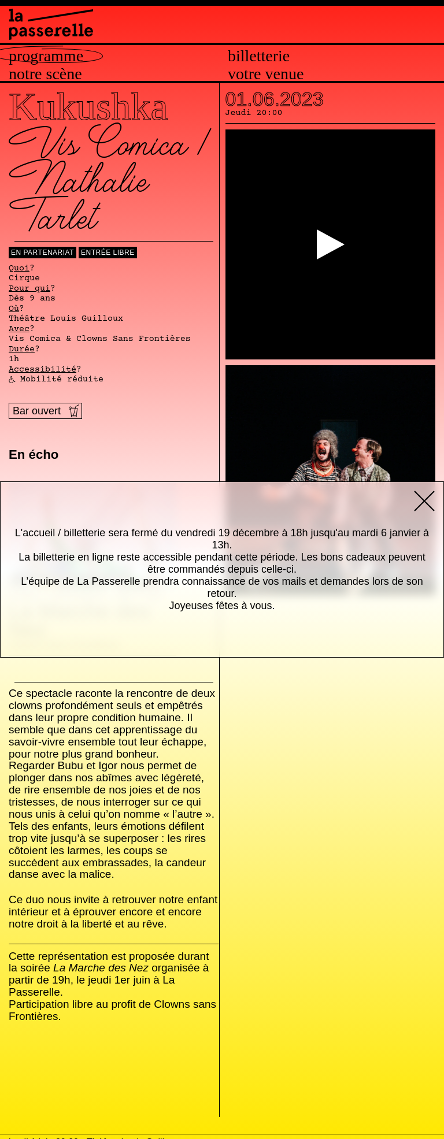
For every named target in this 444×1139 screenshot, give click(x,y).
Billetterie (259, 56)
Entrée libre (108, 252)
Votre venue (266, 74)
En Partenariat (42, 252)
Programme (46, 56)
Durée (22, 349)
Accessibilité (42, 369)
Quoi (19, 268)
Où (14, 309)
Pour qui (29, 289)
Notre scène (45, 74)
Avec (19, 329)
